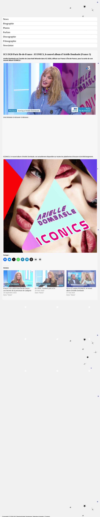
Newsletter (8, 45)
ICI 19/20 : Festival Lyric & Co (45, 288)
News (6, 19)
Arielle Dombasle (50, 7)
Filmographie (9, 41)
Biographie (8, 23)
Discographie (9, 36)
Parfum (6, 32)
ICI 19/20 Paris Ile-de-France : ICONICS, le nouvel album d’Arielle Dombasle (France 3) (47, 54)
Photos (6, 28)
